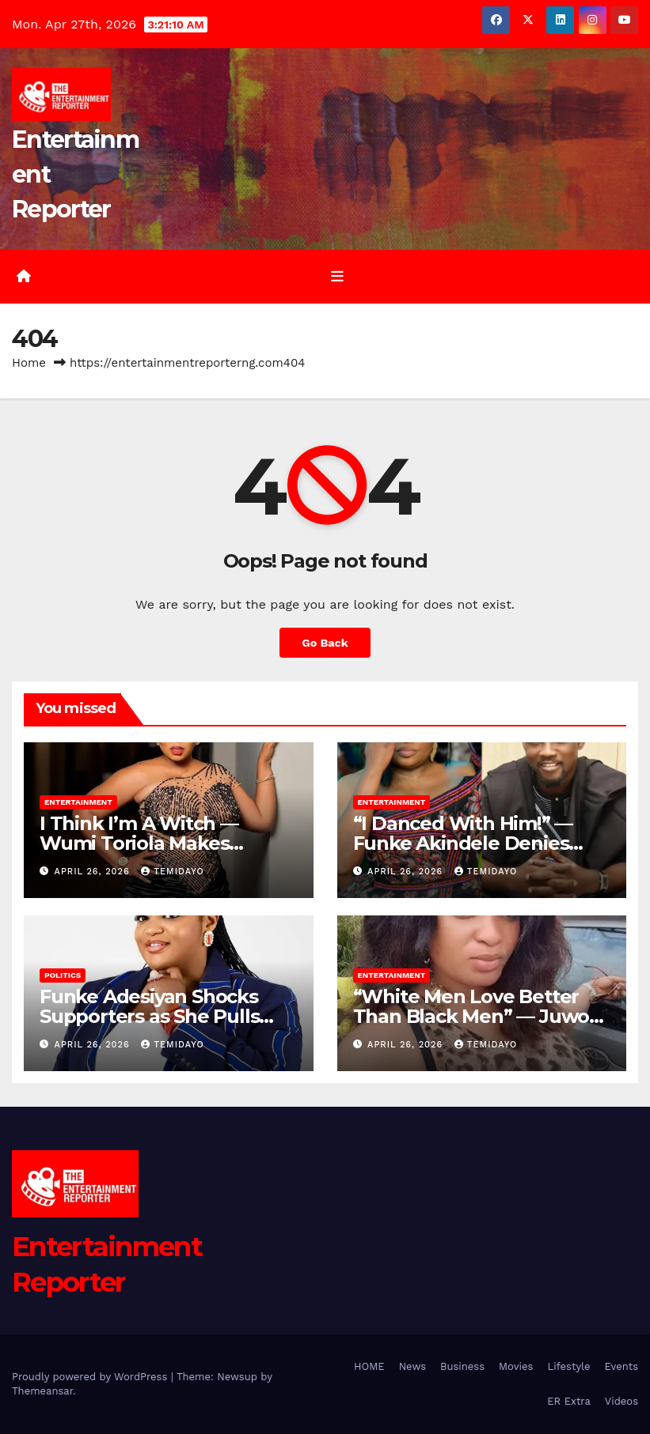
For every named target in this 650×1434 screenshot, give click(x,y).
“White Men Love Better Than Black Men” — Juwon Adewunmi (477, 1016)
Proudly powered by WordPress (91, 1377)
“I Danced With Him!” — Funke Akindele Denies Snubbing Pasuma (463, 843)
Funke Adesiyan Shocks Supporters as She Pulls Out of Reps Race (149, 1016)
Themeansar (42, 1391)
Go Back (325, 642)
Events (621, 1366)
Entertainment (78, 802)
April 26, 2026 (94, 871)
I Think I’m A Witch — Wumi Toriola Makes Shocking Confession (139, 843)
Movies (516, 1366)
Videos (621, 1401)
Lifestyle (568, 1366)
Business (462, 1366)
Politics (62, 975)
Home (29, 363)
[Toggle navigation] (337, 276)
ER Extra (569, 1401)
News (412, 1366)
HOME (369, 1366)
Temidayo (172, 871)
